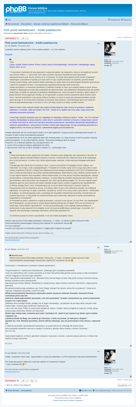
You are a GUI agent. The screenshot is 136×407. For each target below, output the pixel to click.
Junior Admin (38, 33)
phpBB (64, 395)
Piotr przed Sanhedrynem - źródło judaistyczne (32, 30)
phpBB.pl (78, 398)
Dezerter (107, 57)
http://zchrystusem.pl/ (12, 240)
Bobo (26, 33)
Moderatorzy (48, 33)
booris (31, 33)
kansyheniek (18, 33)
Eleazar (106, 246)
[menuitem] (8, 19)
